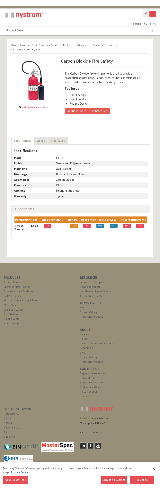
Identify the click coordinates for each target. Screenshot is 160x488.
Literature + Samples (92, 282)
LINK (74, 225)
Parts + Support (89, 391)
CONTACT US (89, 368)
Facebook (90, 446)
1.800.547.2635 (144, 24)
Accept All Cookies (114, 480)
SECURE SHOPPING (18, 409)
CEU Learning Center (92, 296)
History (84, 338)
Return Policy (11, 413)
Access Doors (12, 282)
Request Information (92, 382)
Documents (25, 209)
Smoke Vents (11, 319)
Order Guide (57, 140)
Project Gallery (88, 312)
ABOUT (85, 329)
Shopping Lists (12, 427)
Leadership (86, 348)
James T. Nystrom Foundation (97, 343)
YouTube (98, 446)
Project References (91, 316)
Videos (41, 140)
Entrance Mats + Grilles (17, 287)
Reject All (142, 480)
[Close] (153, 468)
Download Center (90, 287)
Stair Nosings (11, 323)
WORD (100, 225)
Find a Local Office (90, 387)
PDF (47, 225)
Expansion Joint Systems (18, 291)
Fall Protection (12, 296)
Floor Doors (11, 305)
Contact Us (86, 396)
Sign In (8, 418)
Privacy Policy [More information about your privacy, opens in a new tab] (19, 472)
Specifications (22, 140)
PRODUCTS (12, 277)
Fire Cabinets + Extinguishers (21, 300)
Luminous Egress (14, 309)
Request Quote (76, 111)
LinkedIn (83, 446)
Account (8, 423)
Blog (82, 307)
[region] (80, 475)
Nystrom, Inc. (23, 25)
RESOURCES (89, 277)
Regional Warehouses (92, 373)
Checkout (9, 436)
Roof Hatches (12, 314)
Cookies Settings (15, 480)
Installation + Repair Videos (95, 291)
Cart (6, 432)
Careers (84, 334)
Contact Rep (99, 111)
